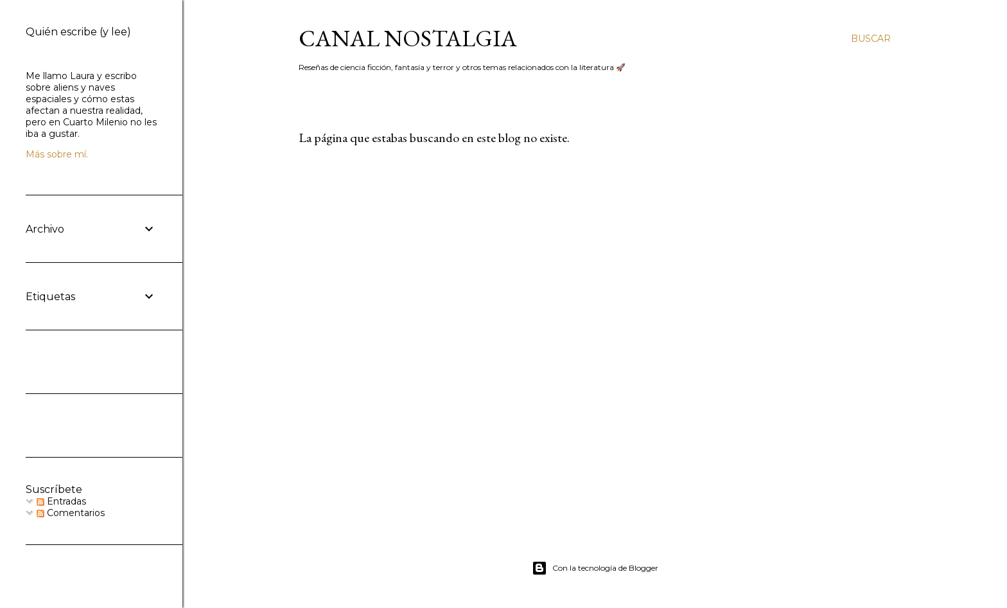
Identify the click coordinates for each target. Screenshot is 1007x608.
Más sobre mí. (57, 154)
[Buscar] (871, 38)
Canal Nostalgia (408, 38)
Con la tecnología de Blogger (595, 568)
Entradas (61, 501)
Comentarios (71, 513)
